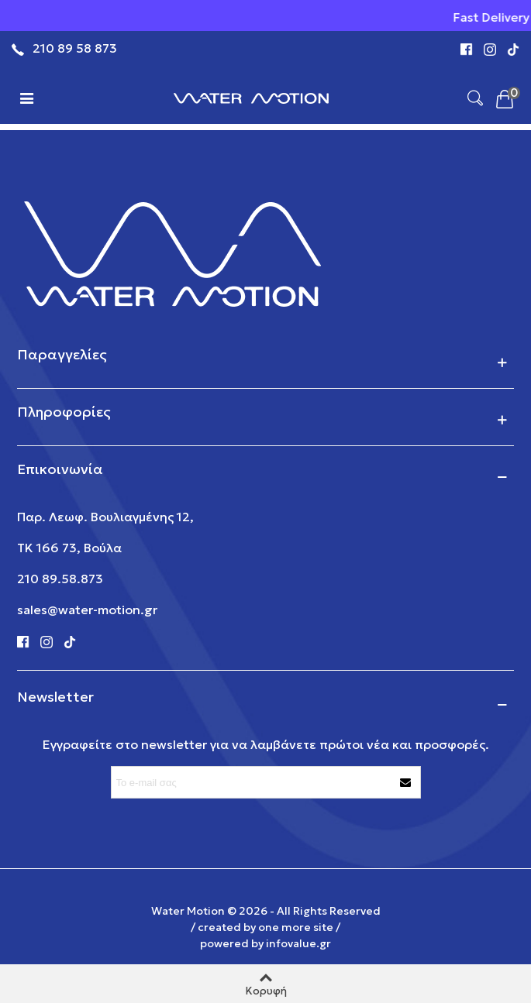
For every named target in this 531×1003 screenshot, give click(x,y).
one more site (295, 927)
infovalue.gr (298, 943)
